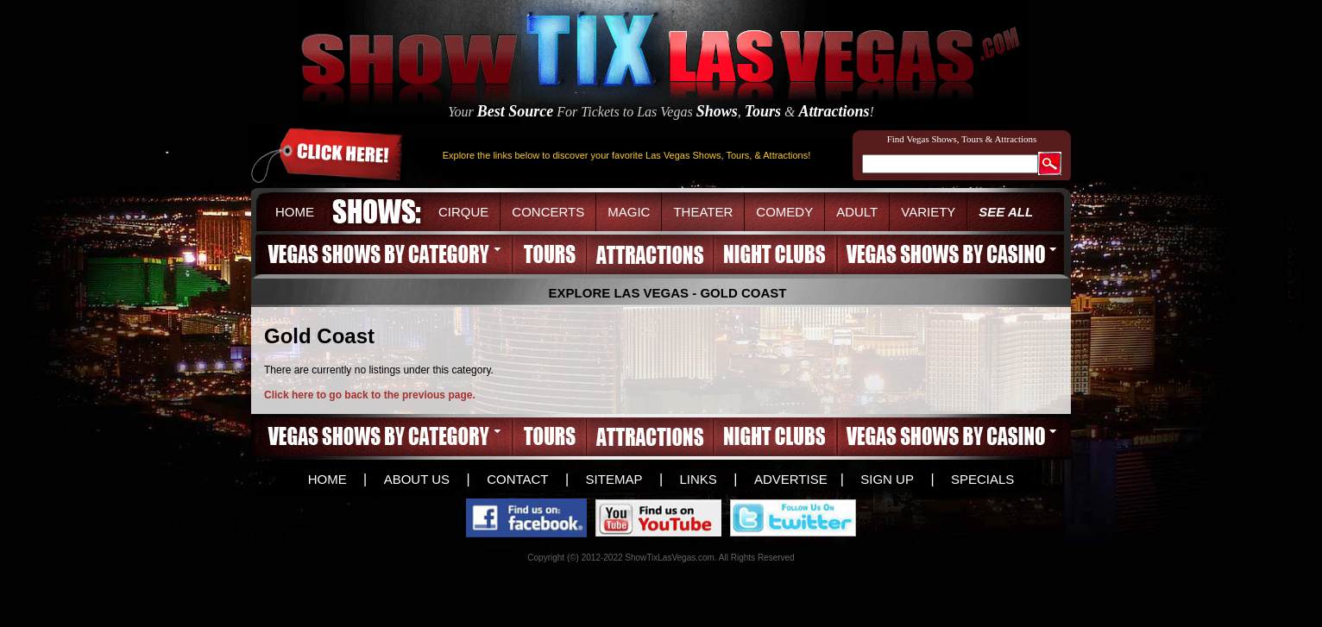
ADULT (857, 211)
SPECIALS (982, 479)
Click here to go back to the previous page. (369, 395)
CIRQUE (463, 211)
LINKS (697, 479)
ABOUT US (417, 479)
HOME (294, 211)
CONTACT (517, 479)
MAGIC (628, 211)
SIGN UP (887, 479)
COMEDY (784, 211)
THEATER (703, 211)
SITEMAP (614, 479)
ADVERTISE (791, 479)
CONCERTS (548, 211)
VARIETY (928, 211)
